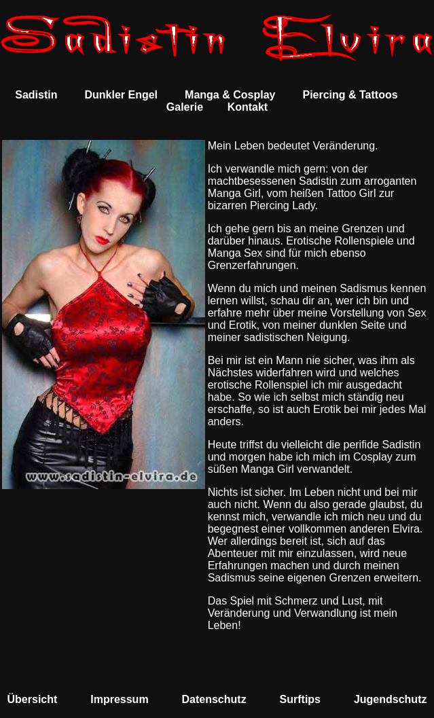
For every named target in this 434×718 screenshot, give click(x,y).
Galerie (184, 107)
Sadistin (36, 95)
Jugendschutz (390, 699)
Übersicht (32, 699)
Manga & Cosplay (230, 95)
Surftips (300, 699)
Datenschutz (214, 699)
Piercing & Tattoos (349, 95)
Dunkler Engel (121, 95)
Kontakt (248, 107)
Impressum (119, 699)
